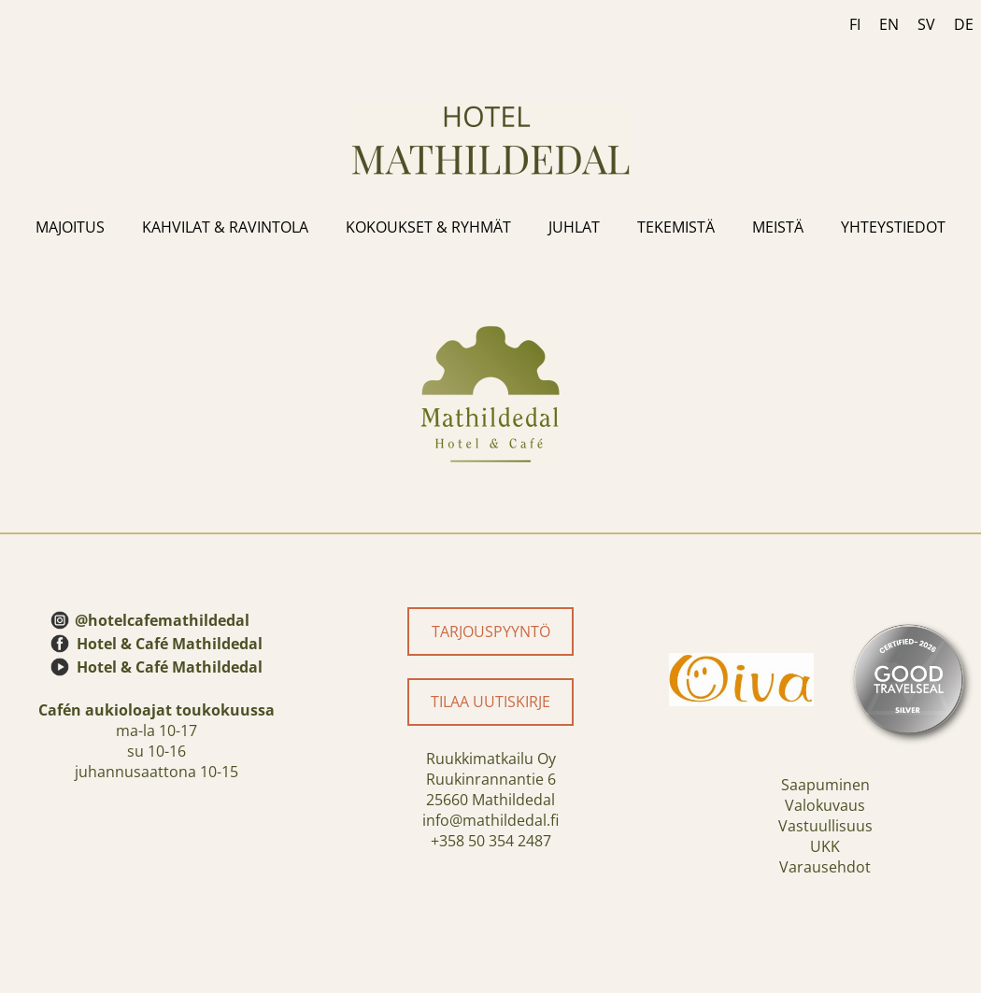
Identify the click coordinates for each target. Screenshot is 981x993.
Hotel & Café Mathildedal (170, 643)
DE (964, 24)
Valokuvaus (825, 805)
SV (926, 24)
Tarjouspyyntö (491, 631)
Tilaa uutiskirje (490, 701)
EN (889, 24)
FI (854, 24)
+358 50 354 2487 (491, 840)
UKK (825, 846)
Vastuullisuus (825, 826)
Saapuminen (825, 784)
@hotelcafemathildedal (162, 620)
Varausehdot (825, 867)
